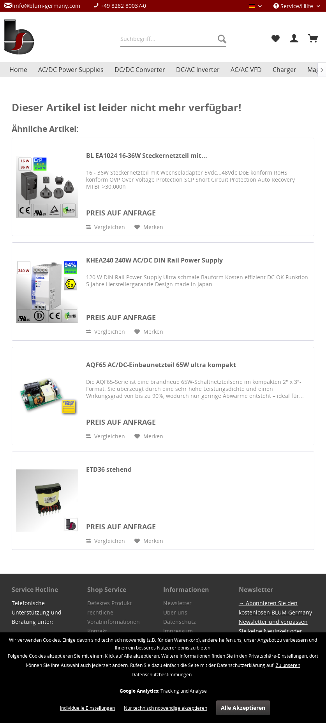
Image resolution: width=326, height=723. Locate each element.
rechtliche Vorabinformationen (113, 617)
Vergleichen (105, 227)
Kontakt (97, 631)
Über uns (175, 612)
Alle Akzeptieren (243, 707)
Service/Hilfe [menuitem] (294, 6)
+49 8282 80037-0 (119, 5)
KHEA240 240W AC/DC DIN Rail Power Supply (154, 260)
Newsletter (177, 603)
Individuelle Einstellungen (87, 708)
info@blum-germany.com (42, 5)
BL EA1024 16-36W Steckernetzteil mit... (146, 156)
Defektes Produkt (109, 603)
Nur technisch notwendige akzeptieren (165, 708)
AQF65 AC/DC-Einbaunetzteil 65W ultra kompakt (161, 365)
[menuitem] (79, 5)
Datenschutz (179, 621)
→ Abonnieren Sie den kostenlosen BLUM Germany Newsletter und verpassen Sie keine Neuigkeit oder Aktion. (275, 621)
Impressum (178, 631)
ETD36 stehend (109, 470)
